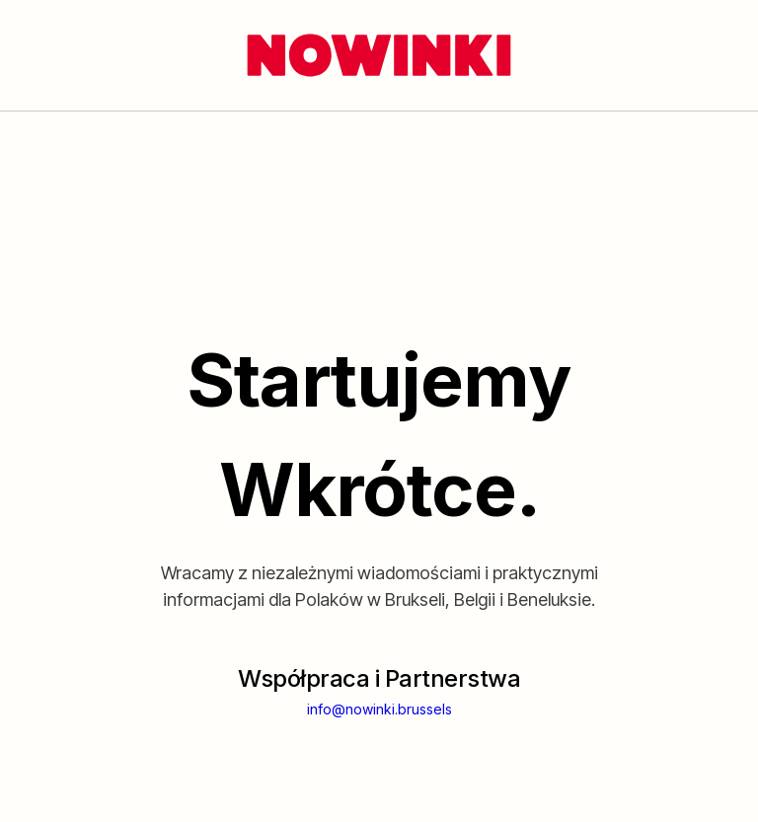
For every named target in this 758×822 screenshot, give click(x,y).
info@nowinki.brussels (379, 709)
